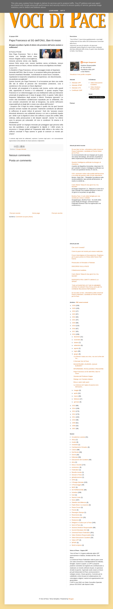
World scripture (77, 545)
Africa (73, 439)
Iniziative (74, 492)
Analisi (74, 442)
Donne (74, 454)
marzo (76, 396)
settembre (77, 345)
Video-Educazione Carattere (96, 83)
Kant (73, 495)
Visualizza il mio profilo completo (80, 74)
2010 (74, 420)
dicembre (77, 337)
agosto (76, 348)
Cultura (74, 449)
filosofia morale (77, 472)
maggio (76, 390)
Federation (75, 470)
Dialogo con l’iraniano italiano (83, 379)
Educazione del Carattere (80, 460)
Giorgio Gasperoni (89, 62)
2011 (74, 417)
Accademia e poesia (78, 437)
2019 (74, 325)
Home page (36, 213)
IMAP (73, 487)
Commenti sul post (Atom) (24, 217)
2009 (74, 423)
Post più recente (15, 213)
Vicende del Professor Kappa (83, 376)
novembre (77, 340)
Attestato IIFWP (77, 85)
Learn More (53, 10)
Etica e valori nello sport (81, 382)
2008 (74, 426)
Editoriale (75, 457)
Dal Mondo (75, 452)
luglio (76, 351)
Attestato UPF (76, 83)
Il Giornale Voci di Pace (81, 361)
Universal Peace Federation (81, 532)
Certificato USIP (77, 90)
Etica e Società (77, 465)
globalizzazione (77, 477)
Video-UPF (75, 540)
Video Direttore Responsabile (95, 88)
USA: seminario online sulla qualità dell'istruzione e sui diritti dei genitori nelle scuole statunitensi (88, 174)
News (73, 500)
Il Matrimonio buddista (79, 270)
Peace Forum (76, 507)
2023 (74, 314)
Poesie (74, 510)
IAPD (73, 480)
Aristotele (75, 444)
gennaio (77, 402)
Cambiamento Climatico (79, 447)
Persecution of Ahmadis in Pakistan (83, 262)
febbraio (77, 399)
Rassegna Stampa (78, 512)
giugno (76, 354)
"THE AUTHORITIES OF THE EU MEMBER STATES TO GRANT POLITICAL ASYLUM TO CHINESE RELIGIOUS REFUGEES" (87, 287)
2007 (74, 428)
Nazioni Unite (76, 497)
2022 (74, 317)
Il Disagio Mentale (21, 149)
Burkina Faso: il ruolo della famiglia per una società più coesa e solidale (86, 197)
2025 (74, 308)
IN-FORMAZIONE (77, 490)
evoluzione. (75, 467)
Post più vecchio (57, 213)
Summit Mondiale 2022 (79, 530)
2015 (74, 405)
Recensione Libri (77, 517)
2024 (74, 311)
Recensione (75, 515)
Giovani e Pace (77, 475)
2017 (74, 331)
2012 (74, 414)
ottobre (76, 342)
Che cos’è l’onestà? (78, 247)
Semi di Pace (76, 525)
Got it (62, 10)
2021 (74, 320)
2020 (74, 323)
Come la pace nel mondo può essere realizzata (87, 251)
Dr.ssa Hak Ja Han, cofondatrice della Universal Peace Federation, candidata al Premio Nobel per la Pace (87, 151)
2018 (74, 328)
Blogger (71, 599)
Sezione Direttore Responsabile (82, 527)
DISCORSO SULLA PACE (80, 266)
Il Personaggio (76, 485)
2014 (74, 408)
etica (73, 462)
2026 (74, 305)
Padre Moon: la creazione (80, 505)
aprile (76, 393)
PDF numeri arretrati (82, 302)
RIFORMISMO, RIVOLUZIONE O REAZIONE (88, 369)
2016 (74, 334)
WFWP (74, 542)
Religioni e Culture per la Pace (82, 522)
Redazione (75, 520)
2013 (74, 411)
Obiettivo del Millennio (79, 502)
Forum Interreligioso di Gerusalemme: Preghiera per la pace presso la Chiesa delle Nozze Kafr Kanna (87, 257)
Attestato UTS (76, 88)
